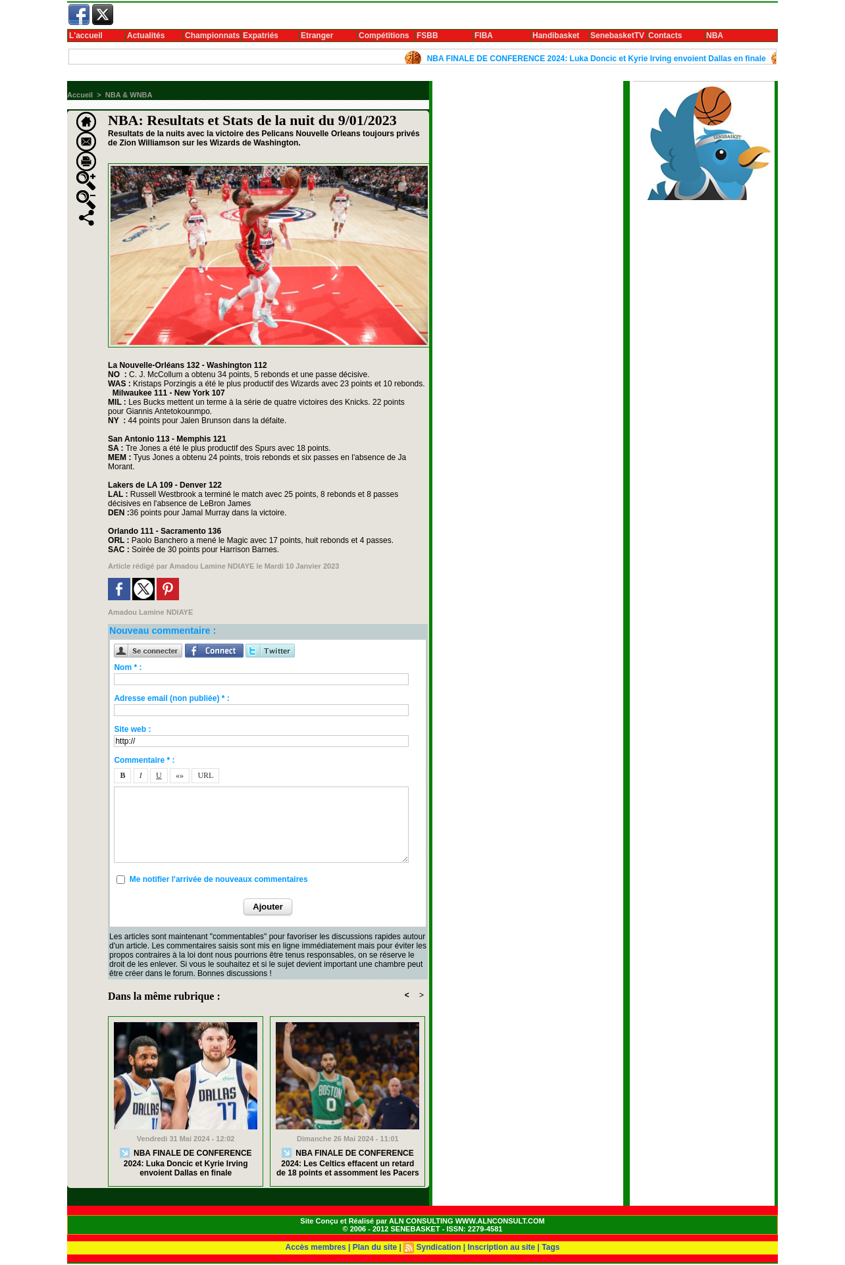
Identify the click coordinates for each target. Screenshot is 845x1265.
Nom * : (127, 667)
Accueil (80, 95)
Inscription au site (502, 1247)
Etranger (317, 35)
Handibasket (555, 35)
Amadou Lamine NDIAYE (211, 566)
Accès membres (316, 1247)
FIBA (483, 35)
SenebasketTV (617, 35)
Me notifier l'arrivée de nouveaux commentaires (219, 879)
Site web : (132, 729)
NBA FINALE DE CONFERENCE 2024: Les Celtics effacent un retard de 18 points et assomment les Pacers (347, 1162)
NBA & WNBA (129, 95)
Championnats (212, 35)
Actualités (146, 35)
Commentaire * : (144, 760)
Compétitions (384, 35)
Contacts (665, 35)
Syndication (438, 1247)
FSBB (427, 35)
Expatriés (260, 35)
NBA (714, 35)
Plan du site (375, 1247)
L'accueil (86, 35)
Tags (550, 1247)
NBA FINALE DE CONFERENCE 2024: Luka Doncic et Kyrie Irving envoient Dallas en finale (601, 58)
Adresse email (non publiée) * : (171, 698)
